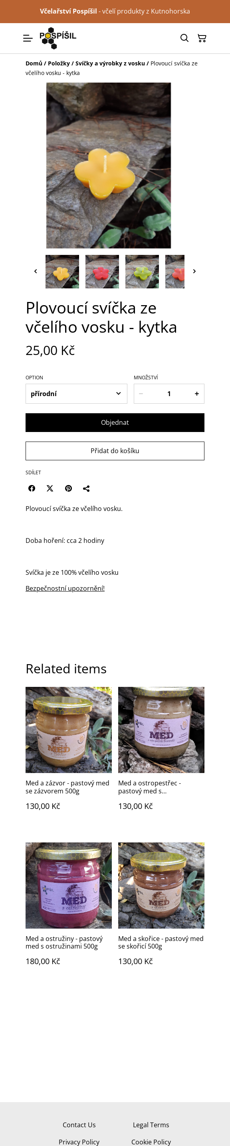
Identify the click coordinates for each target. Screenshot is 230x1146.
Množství (146, 378)
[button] (62, 271)
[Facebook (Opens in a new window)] (32, 488)
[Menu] (28, 38)
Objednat (115, 422)
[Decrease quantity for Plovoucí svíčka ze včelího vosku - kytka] (141, 394)
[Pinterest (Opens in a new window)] (68, 488)
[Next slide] (194, 271)
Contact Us (79, 1124)
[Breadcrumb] (115, 68)
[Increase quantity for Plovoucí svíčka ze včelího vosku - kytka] (197, 394)
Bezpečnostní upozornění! (65, 588)
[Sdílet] (87, 488)
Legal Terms (151, 1124)
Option (34, 378)
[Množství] (169, 394)
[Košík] (202, 38)
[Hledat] (184, 38)
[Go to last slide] (36, 271)
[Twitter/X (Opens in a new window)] (50, 488)
